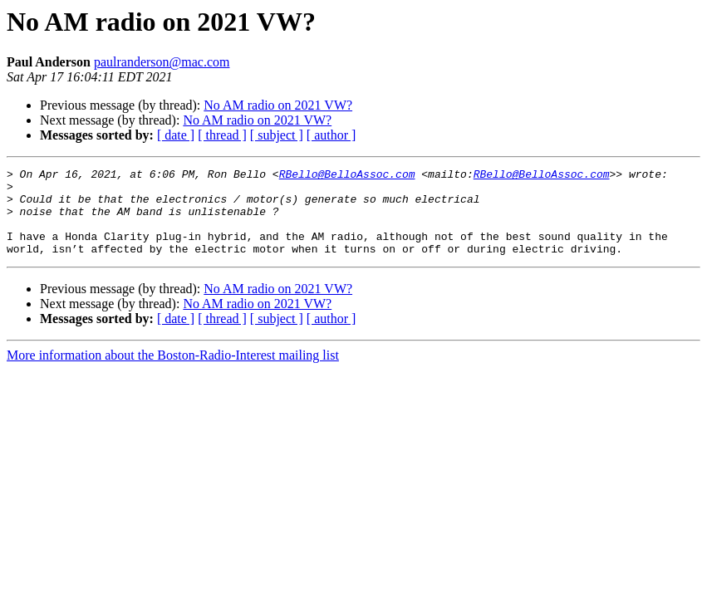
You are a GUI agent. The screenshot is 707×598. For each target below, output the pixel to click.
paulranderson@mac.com (162, 62)
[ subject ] (276, 135)
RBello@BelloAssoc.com (347, 176)
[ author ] (331, 135)
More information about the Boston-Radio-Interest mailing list (173, 372)
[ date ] (175, 135)
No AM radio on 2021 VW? (278, 105)
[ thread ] (222, 135)
